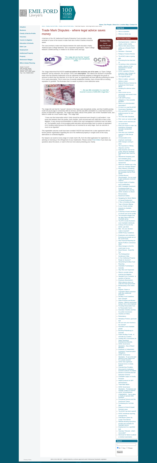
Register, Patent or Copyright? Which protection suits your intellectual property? (127, 292)
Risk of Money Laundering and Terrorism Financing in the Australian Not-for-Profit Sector (126, 171)
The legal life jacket (124, 76)
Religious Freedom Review (126, 54)
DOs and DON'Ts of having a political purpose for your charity (127, 112)
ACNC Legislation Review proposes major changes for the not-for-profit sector (126, 72)
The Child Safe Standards (126, 116)
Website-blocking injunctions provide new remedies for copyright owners (127, 423)
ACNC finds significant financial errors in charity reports (125, 363)
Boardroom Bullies (124, 195)
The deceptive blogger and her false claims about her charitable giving (126, 217)
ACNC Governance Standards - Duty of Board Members (126, 345)
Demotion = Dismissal (125, 51)
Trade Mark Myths (123, 384)
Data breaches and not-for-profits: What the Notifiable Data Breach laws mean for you (126, 152)
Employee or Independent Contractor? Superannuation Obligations (127, 351)
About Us (116, 24)
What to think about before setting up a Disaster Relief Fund (126, 47)
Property (22, 56)
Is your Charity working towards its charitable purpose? (125, 207)
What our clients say (124, 34)
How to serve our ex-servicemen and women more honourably (127, 94)
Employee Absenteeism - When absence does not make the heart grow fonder (126, 281)
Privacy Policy (27, 459)
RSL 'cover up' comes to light (127, 119)
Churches (23, 37)
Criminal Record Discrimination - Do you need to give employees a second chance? (127, 178)
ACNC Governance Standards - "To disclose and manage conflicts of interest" (127, 388)
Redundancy (122, 316)
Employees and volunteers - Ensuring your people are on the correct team (127, 237)
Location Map (124, 24)
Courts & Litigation (26, 40)
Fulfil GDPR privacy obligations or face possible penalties (126, 99)
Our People (108, 24)
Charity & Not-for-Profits (51, 26)
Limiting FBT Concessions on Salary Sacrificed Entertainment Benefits (127, 340)
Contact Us (133, 24)
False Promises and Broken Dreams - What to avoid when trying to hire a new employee (127, 302)
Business (23, 30)
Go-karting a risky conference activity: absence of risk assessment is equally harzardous (127, 66)
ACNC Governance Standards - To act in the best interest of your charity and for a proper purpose (127, 357)
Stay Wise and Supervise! (126, 270)
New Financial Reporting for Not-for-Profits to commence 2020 (127, 242)
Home (101, 24)
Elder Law (23, 46)
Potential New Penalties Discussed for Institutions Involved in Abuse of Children (127, 369)
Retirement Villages (26, 59)
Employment (24, 50)
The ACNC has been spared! (127, 411)
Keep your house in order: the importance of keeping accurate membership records (127, 128)
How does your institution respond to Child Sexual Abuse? (126, 134)
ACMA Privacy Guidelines (126, 232)
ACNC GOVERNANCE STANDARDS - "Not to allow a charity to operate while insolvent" (127, 395)
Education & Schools (26, 43)
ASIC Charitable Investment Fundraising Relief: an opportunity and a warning (126, 188)
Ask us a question (123, 31)
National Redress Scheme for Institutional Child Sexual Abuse (127, 84)
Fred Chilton (96, 140)
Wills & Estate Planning (27, 63)
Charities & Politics (124, 314)
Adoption (23, 27)
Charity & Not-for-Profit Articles (66, 26)
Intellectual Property (26, 53)
